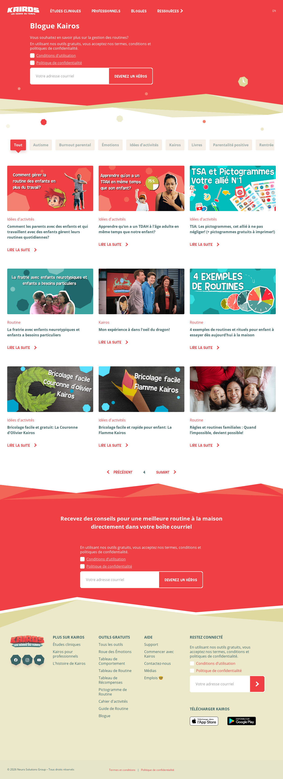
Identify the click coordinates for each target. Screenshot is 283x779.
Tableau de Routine (115, 670)
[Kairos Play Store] (241, 722)
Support (151, 644)
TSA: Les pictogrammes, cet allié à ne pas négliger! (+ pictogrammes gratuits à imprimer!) (232, 229)
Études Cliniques (65, 11)
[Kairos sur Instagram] (27, 660)
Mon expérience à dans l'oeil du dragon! (134, 329)
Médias (150, 670)
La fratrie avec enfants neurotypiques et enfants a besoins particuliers (43, 332)
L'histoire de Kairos (69, 663)
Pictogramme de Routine (113, 691)
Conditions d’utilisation (106, 559)
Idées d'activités (20, 219)
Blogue (104, 716)
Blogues (138, 11)
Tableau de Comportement (112, 661)
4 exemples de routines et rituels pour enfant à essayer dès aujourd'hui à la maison (232, 332)
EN (274, 11)
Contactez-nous (157, 663)
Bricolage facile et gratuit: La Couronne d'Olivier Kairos (42, 430)
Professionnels (106, 11)
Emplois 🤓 (153, 678)
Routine (14, 322)
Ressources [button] (170, 11)
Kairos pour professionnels (65, 653)
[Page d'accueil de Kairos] (23, 10)
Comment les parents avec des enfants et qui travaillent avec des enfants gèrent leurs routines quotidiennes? (47, 232)
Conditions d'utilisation (56, 55)
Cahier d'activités (113, 701)
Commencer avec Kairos (159, 653)
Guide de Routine (113, 708)
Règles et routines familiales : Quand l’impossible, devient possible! (223, 430)
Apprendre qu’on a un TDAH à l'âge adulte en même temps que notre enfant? (139, 229)
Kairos (104, 322)
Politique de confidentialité (59, 62)
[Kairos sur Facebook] (15, 660)
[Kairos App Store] (204, 722)
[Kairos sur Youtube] (39, 660)
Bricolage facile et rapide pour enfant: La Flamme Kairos (135, 430)
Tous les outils (111, 644)
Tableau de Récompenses (111, 680)
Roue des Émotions (115, 651)
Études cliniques (67, 644)
